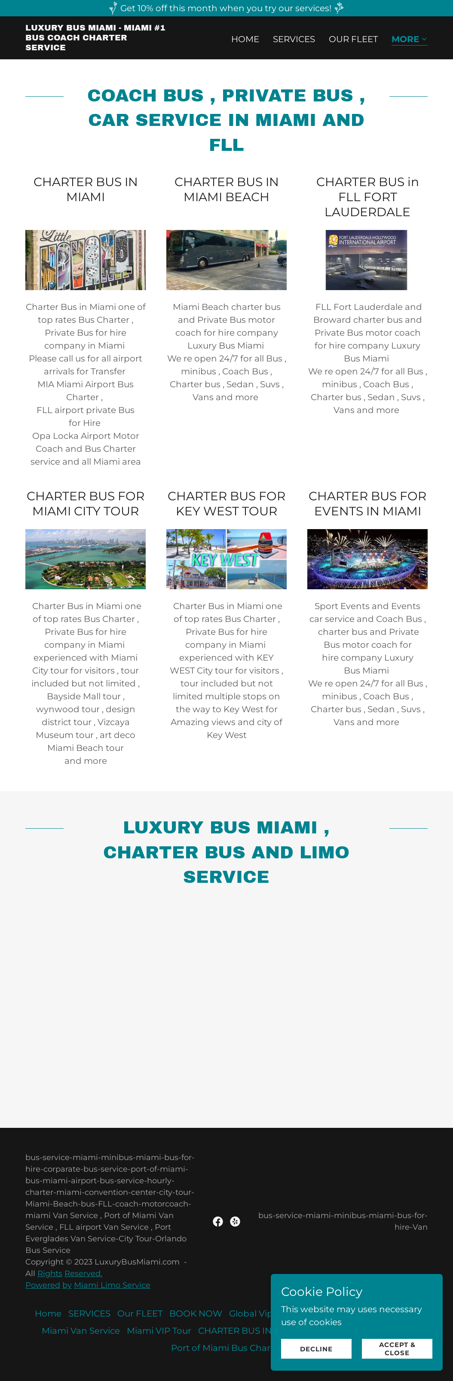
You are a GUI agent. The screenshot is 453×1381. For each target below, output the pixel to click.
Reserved (82, 1273)
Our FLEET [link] (353, 39)
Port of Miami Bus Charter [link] (226, 1348)
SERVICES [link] (294, 39)
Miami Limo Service (112, 1285)
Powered (42, 1285)
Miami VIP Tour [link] (159, 1331)
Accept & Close (397, 1349)
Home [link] (245, 39)
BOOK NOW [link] (195, 1313)
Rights (49, 1273)
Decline (316, 1349)
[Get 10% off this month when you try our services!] (226, 8)
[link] (95, 47)
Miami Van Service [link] (81, 1331)
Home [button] (48, 1313)
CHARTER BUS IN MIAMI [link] (249, 1331)
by (67, 1285)
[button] (410, 40)
